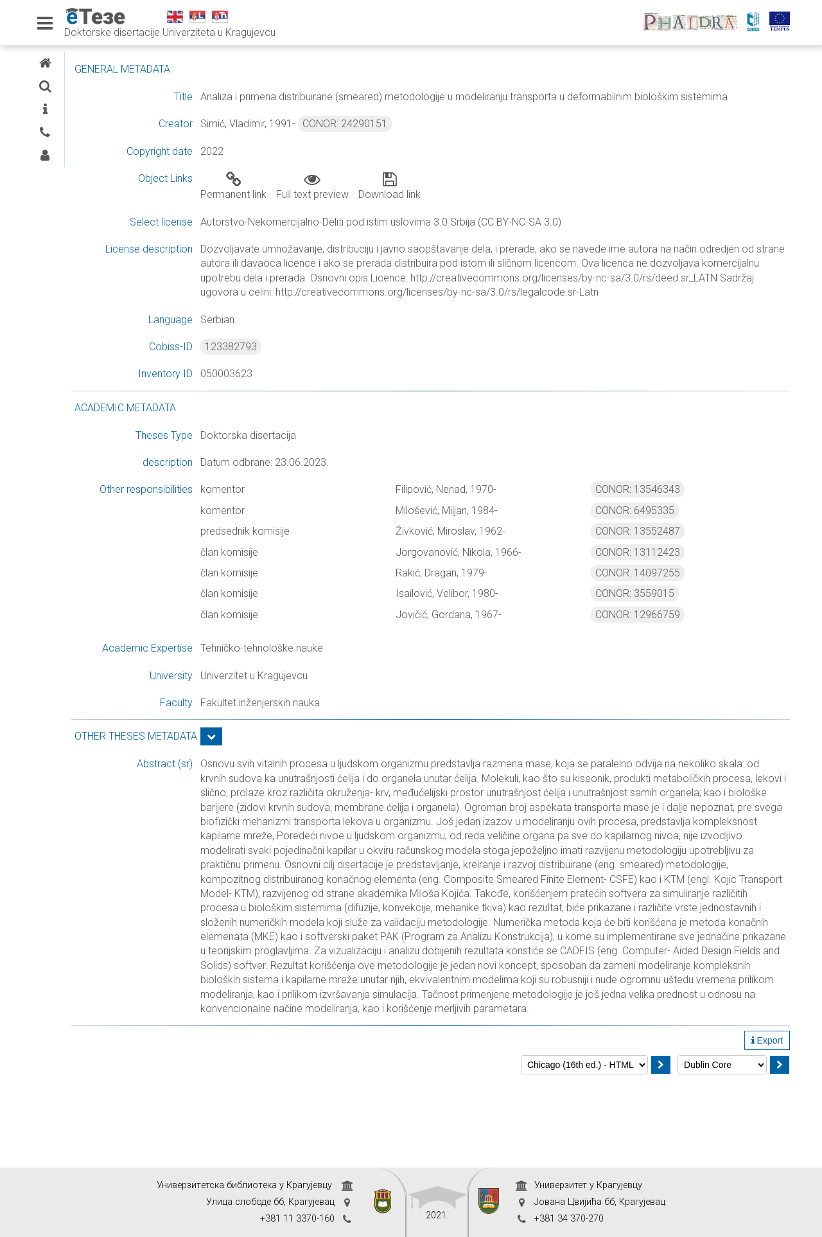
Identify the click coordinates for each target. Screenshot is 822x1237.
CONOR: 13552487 (671, 560)
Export (767, 1127)
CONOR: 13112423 (671, 580)
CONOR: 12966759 (671, 643)
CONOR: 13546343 (671, 518)
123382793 (332, 375)
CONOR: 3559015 (668, 622)
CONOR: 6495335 (668, 539)
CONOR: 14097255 (671, 602)
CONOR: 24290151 (446, 138)
